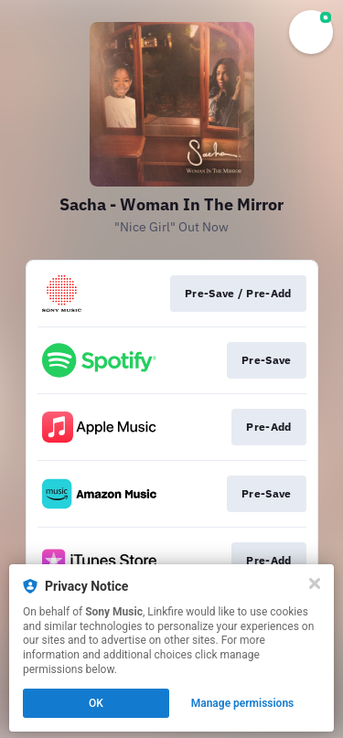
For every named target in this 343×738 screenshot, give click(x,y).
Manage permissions (243, 703)
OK (96, 703)
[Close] (314, 583)
